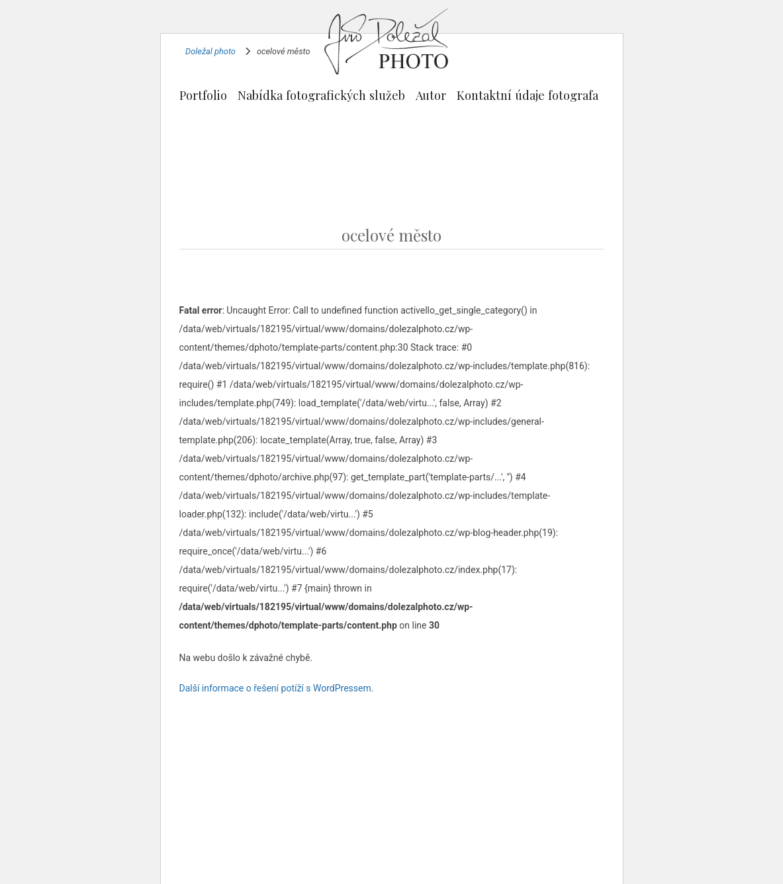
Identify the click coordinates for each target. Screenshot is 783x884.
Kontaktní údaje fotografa (527, 95)
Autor (431, 95)
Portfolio (203, 95)
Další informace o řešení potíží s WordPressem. (276, 688)
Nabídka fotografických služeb (321, 95)
